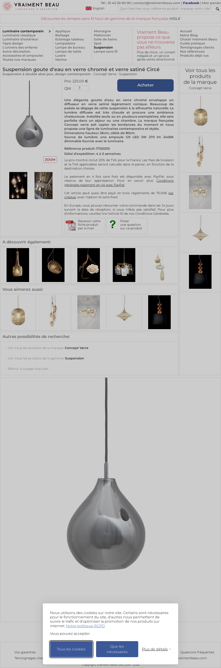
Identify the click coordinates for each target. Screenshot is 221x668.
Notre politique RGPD (85, 626)
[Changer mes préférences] (154, 649)
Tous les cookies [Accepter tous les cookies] (71, 649)
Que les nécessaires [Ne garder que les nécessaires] (117, 649)
